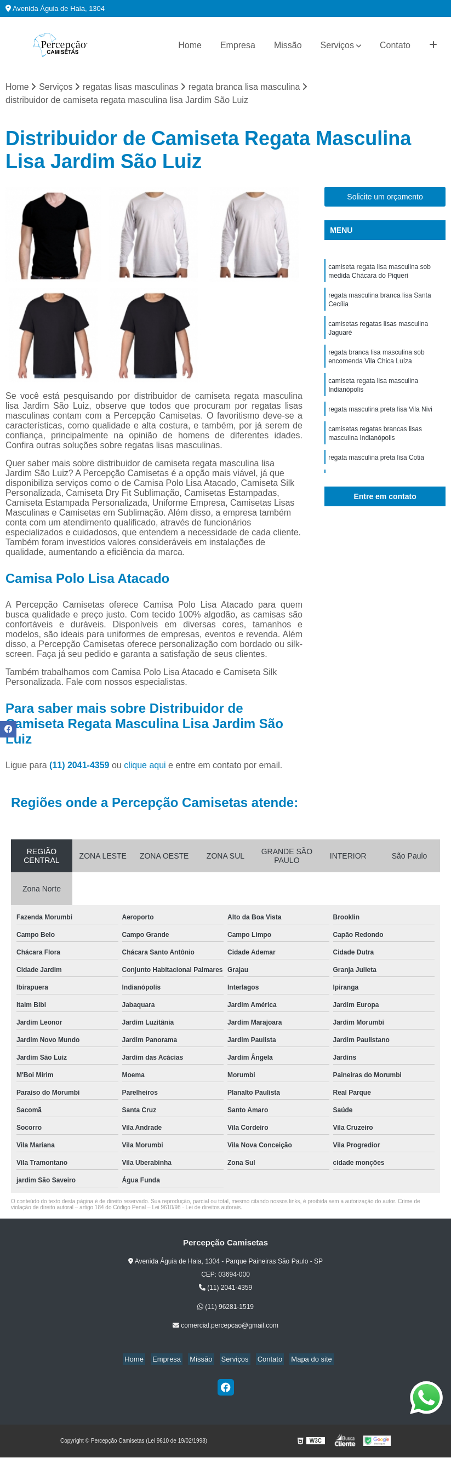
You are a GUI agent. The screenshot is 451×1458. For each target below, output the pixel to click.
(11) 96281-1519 (225, 1307)
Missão (288, 45)
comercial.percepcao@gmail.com (225, 1326)
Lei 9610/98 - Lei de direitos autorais (196, 1208)
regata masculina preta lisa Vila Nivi (380, 421)
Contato (395, 45)
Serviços (337, 45)
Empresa (237, 45)
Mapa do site (303, 1360)
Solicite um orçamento (385, 197)
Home (190, 45)
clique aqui (145, 765)
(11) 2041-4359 (80, 765)
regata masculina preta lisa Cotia (376, 473)
